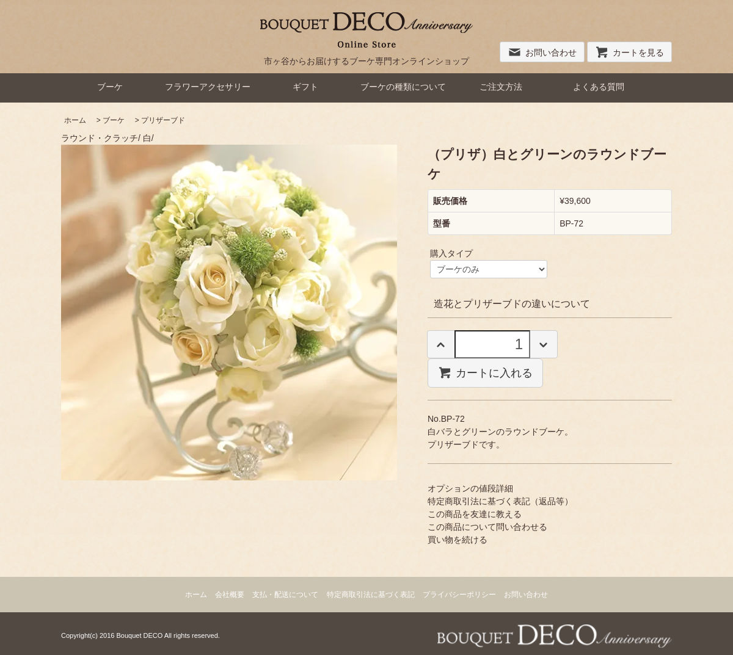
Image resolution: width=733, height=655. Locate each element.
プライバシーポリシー (459, 594)
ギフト (305, 87)
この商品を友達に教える (475, 514)
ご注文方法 (501, 87)
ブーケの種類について (403, 87)
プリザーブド (163, 120)
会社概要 (229, 594)
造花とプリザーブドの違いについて (512, 304)
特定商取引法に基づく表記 (371, 594)
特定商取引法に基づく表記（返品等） (500, 501)
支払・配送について (285, 594)
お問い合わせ (542, 52)
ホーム (75, 120)
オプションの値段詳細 (470, 488)
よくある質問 (598, 87)
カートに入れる (485, 372)
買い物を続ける (457, 540)
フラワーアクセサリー (207, 87)
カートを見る (629, 52)
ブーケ (110, 87)
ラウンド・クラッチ (99, 138)
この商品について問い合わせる (487, 527)
